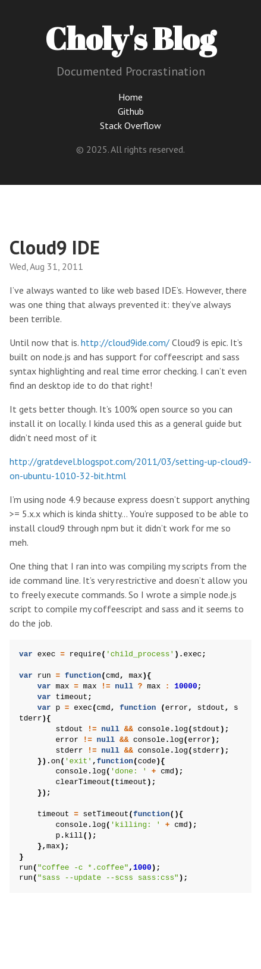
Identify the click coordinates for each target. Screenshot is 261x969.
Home (130, 97)
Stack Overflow (130, 125)
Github (131, 111)
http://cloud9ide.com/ (125, 342)
